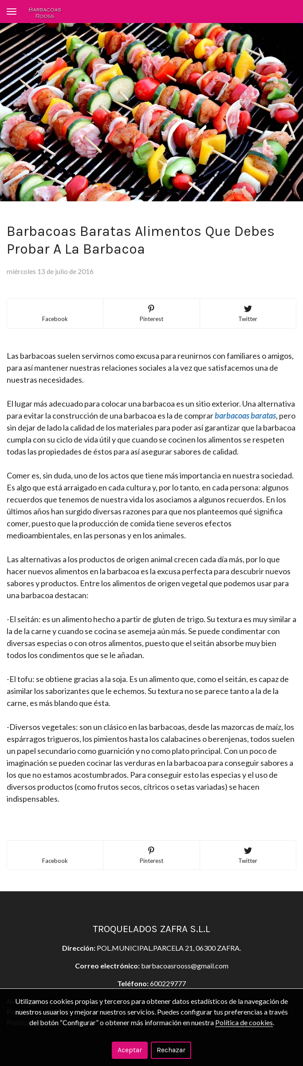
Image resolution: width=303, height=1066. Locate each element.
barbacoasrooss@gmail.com (184, 965)
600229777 (168, 983)
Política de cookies (244, 1022)
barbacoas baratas (245, 415)
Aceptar (130, 1050)
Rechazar (171, 1050)
